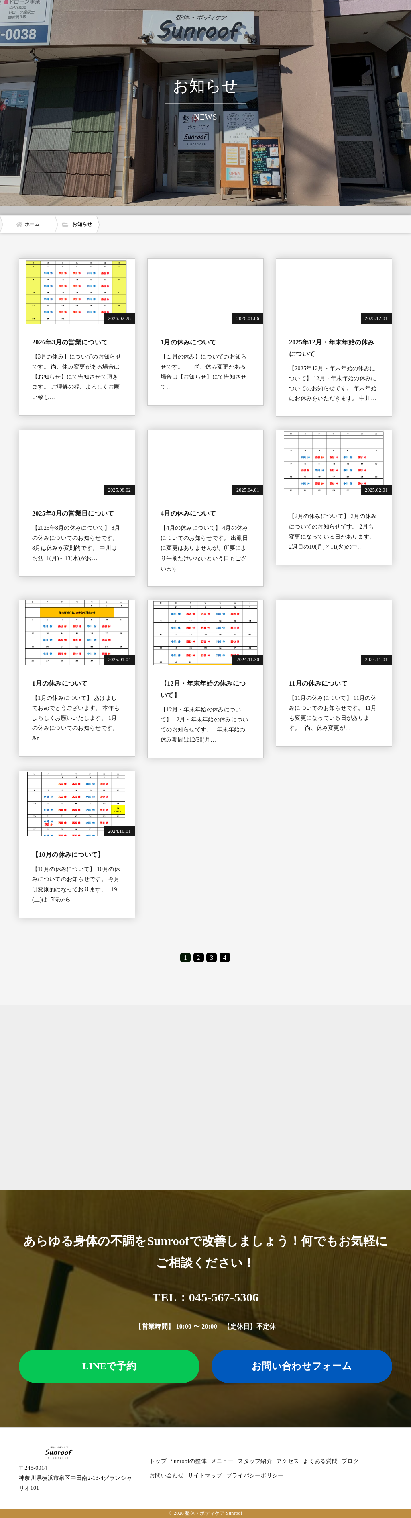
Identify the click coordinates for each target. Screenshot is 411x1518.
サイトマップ (205, 1476)
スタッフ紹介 (255, 1461)
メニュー (222, 1461)
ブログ (350, 1461)
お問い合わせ (166, 1476)
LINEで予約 (109, 1366)
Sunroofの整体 (189, 1461)
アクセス (287, 1461)
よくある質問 (320, 1461)
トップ (158, 1461)
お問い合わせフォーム (302, 1366)
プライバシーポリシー (255, 1476)
